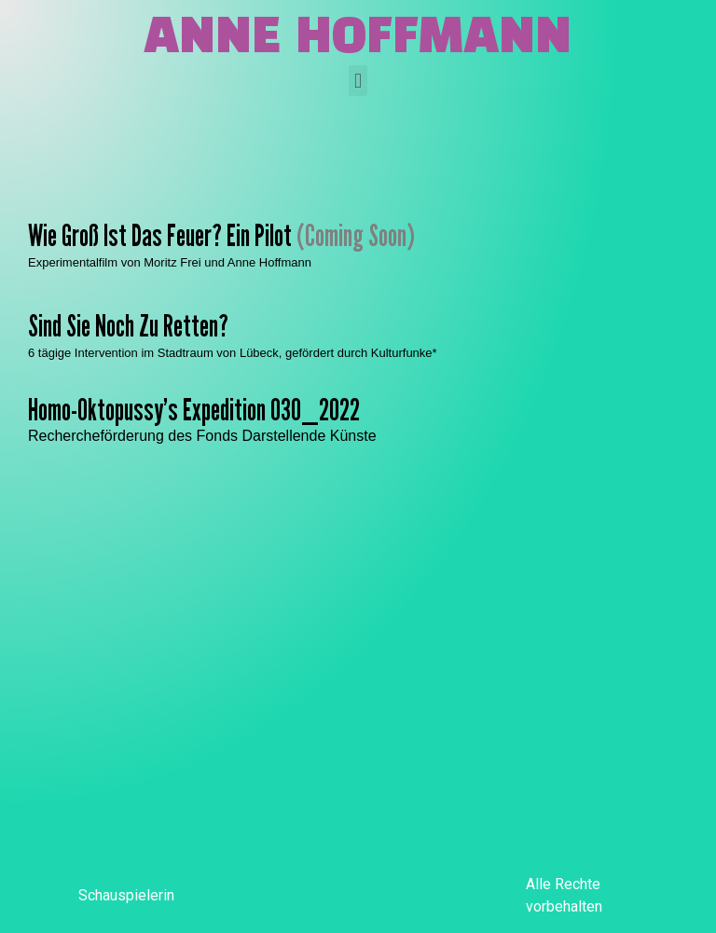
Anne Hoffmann (358, 38)
